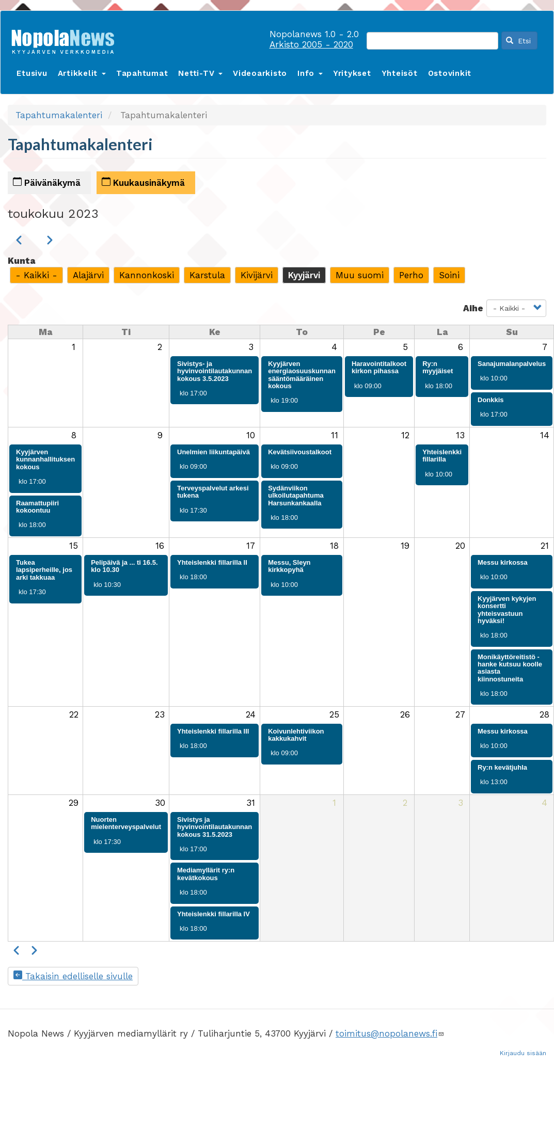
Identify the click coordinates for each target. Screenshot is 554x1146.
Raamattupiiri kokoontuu (37, 506)
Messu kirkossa (503, 562)
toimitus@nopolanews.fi (390, 1033)
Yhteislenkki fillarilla (442, 455)
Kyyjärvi (304, 275)
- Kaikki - (36, 275)
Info (310, 73)
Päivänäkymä (47, 182)
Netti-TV (200, 73)
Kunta (21, 261)
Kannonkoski (146, 275)
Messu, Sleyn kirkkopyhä (289, 566)
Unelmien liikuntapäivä (213, 452)
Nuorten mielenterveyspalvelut (126, 823)
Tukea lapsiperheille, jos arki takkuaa (44, 570)
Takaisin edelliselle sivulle (73, 976)
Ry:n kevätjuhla (502, 767)
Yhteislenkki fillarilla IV (213, 914)
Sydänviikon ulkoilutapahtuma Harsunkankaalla (296, 495)
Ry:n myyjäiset (437, 367)
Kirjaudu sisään (523, 1053)
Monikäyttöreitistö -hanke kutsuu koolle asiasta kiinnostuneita (510, 668)
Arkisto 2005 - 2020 (311, 44)
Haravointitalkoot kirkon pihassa (379, 367)
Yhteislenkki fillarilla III (213, 731)
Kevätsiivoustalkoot (299, 452)
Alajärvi (88, 275)
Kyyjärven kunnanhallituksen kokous (45, 459)
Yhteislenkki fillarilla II (212, 562)
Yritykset (352, 73)
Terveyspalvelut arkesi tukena (213, 491)
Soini (449, 275)
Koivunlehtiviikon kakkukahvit (296, 734)
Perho (411, 275)
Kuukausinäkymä (143, 182)
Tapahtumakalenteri (58, 115)
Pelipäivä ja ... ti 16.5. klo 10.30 (124, 566)
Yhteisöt (400, 73)
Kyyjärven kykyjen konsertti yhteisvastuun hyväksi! (507, 610)
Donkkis (491, 400)
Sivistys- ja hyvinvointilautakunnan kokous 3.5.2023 (214, 371)
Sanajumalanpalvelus (512, 364)
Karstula (207, 275)
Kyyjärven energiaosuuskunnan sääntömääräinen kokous (302, 375)
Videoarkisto (260, 73)
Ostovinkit (450, 73)
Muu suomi (360, 275)
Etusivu (32, 73)
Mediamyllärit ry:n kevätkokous (205, 873)
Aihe (473, 308)
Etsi (518, 41)
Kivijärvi (257, 275)
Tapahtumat (142, 73)
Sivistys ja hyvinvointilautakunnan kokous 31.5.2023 (214, 827)
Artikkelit (82, 73)
